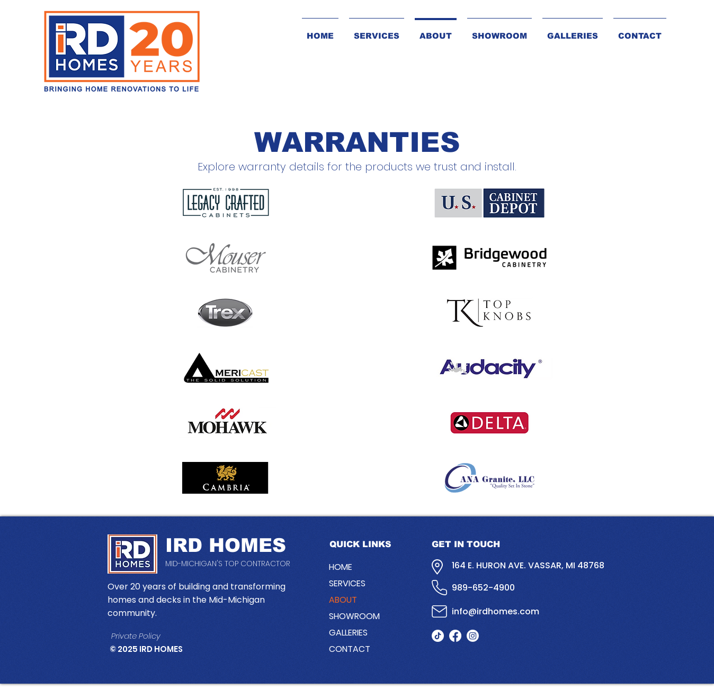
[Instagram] (473, 636)
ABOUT (343, 600)
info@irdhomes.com (495, 611)
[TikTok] (438, 636)
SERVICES (347, 583)
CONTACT (349, 649)
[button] (572, 31)
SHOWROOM (354, 616)
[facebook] (455, 636)
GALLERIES (348, 633)
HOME (340, 567)
